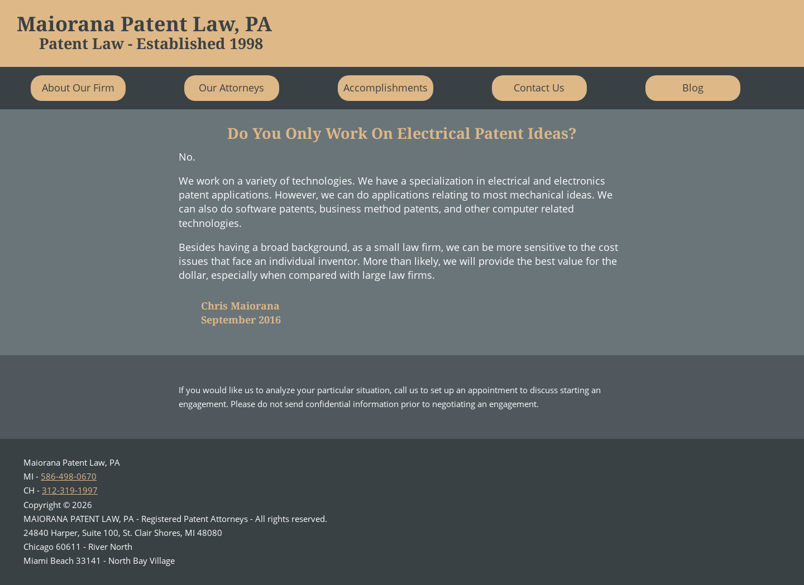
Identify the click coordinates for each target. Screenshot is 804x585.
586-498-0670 (69, 476)
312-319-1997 (70, 490)
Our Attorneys (231, 87)
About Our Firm (78, 87)
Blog (693, 87)
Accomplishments (385, 87)
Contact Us (539, 87)
